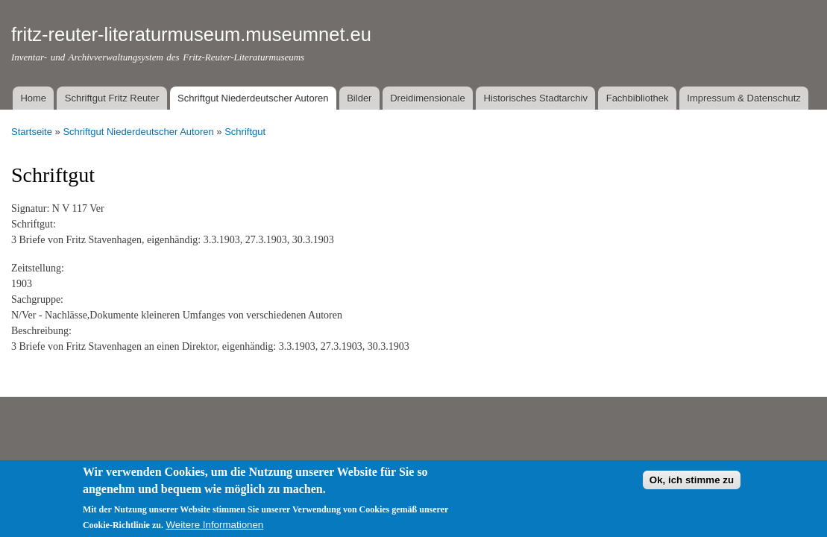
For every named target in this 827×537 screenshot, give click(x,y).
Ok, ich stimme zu (692, 483)
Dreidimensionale (427, 98)
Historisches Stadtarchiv (535, 98)
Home (33, 98)
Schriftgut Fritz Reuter (112, 98)
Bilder (359, 98)
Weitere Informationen (214, 529)
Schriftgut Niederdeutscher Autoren (252, 98)
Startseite (31, 131)
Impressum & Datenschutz (743, 98)
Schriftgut (244, 131)
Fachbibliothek (637, 98)
